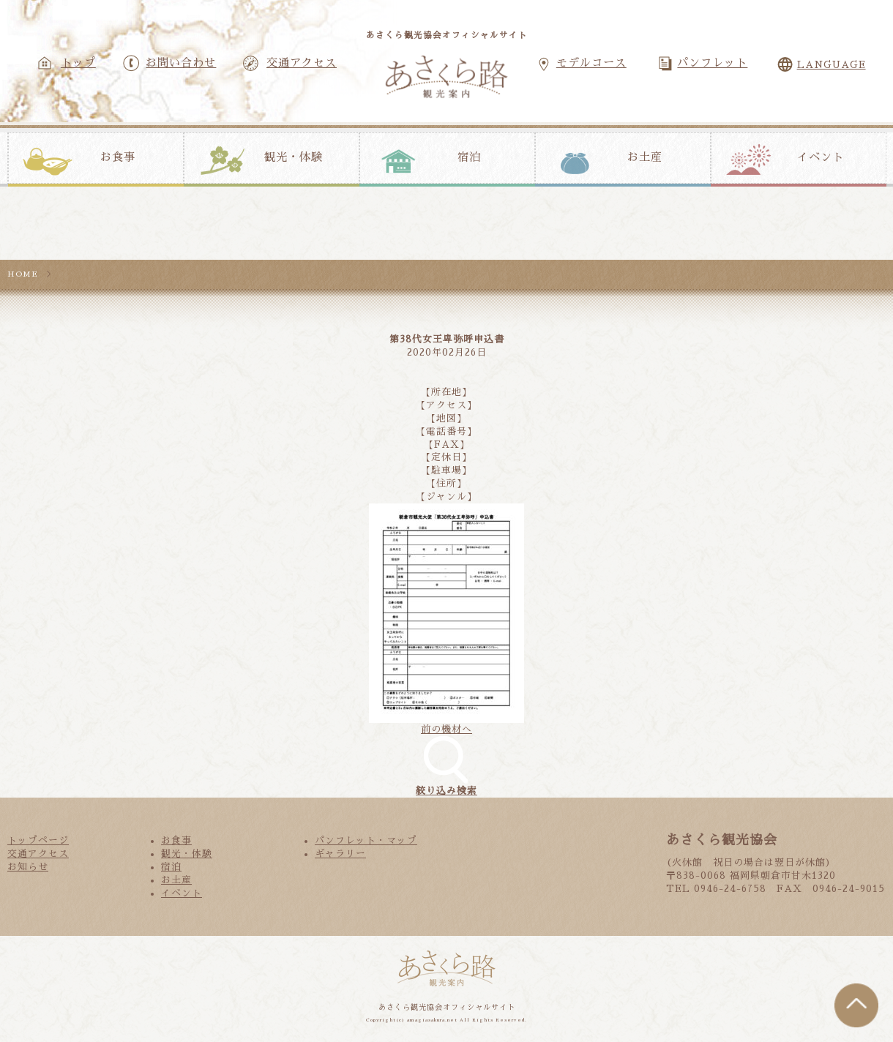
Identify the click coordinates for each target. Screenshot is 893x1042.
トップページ (38, 840)
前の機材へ (446, 729)
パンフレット (712, 63)
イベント (820, 157)
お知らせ (27, 867)
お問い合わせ (181, 63)
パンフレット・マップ (366, 840)
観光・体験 (293, 157)
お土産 (644, 157)
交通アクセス (301, 63)
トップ (78, 63)
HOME (22, 274)
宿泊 (469, 157)
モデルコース (591, 63)
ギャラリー (340, 853)
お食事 (117, 157)
